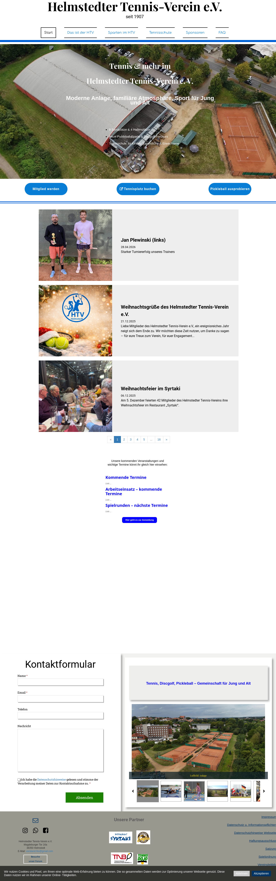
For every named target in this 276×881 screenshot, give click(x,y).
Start (48, 32)
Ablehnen (242, 873)
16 (159, 439)
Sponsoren (195, 32)
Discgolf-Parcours (156, 136)
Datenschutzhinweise (51, 779)
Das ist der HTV (80, 32)
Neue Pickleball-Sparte (125, 136)
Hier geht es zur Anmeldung (139, 520)
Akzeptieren (261, 873)
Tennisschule (160, 32)
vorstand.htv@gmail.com (39, 851)
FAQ (222, 32)
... (151, 439)
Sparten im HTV (121, 32)
